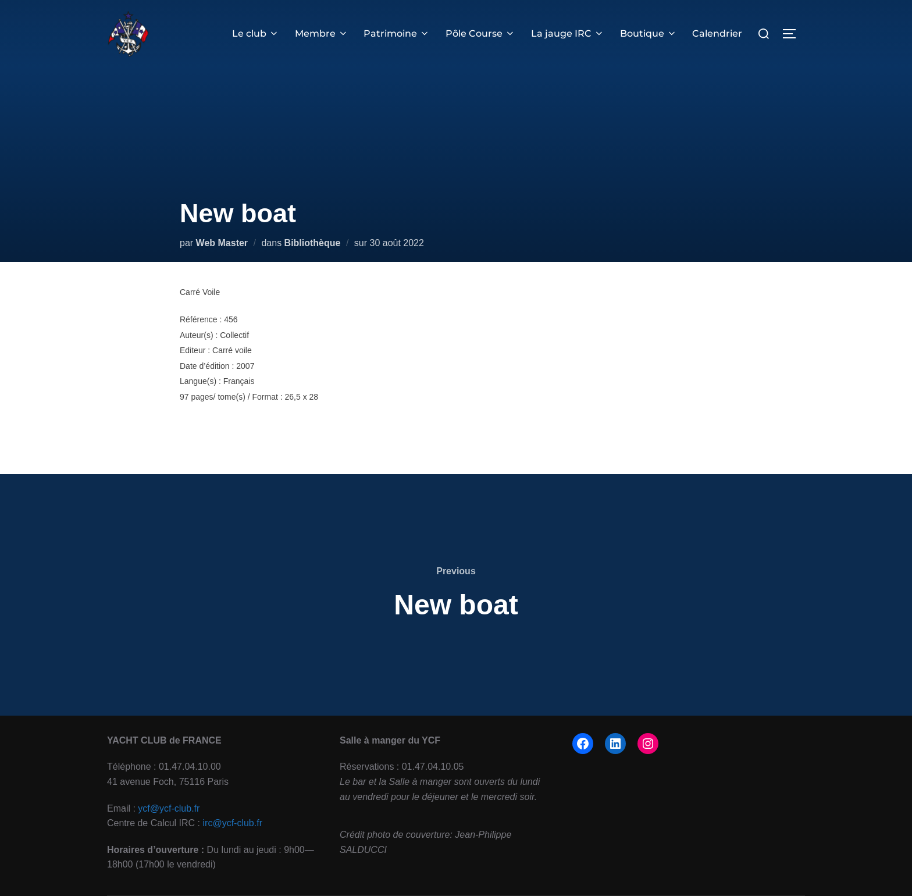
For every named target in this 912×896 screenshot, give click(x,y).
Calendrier (718, 33)
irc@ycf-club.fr (232, 823)
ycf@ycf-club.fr (169, 808)
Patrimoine (398, 33)
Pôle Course (481, 33)
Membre (323, 33)
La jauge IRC (568, 33)
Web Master (222, 243)
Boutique (648, 33)
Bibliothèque (312, 243)
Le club (257, 33)
